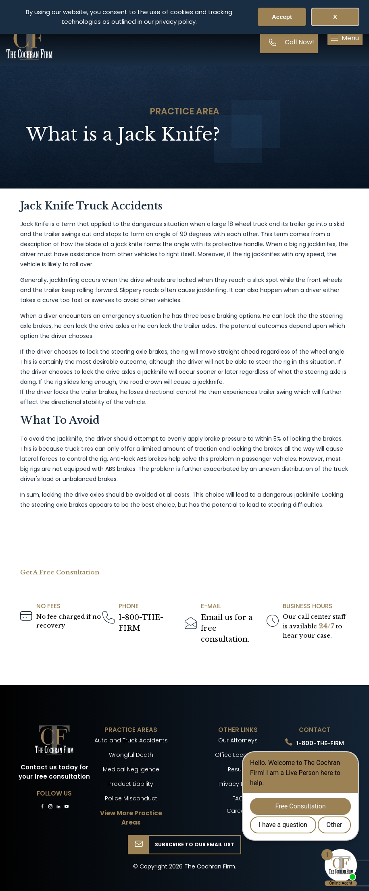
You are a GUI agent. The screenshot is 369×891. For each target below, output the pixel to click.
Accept (282, 16)
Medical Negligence (131, 769)
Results (238, 769)
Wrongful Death (131, 755)
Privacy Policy (238, 784)
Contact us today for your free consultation (54, 772)
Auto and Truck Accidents (131, 740)
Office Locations (238, 755)
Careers (238, 811)
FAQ (238, 798)
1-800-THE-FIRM (141, 623)
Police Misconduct (131, 798)
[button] (345, 38)
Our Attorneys (238, 740)
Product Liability (130, 784)
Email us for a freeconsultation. (226, 628)
